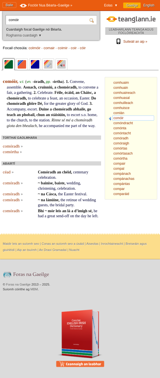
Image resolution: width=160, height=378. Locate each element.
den (18, 126)
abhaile (79, 109)
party (70, 205)
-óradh (38, 82)
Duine (44, 109)
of (78, 103)
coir (74, 48)
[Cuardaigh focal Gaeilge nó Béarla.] (48, 20)
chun (40, 115)
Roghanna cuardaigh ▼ (24, 35)
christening (46, 188)
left (94, 216)
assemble (14, 87)
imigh (82, 211)
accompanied (54, 126)
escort (32, 109)
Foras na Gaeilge (18, 284)
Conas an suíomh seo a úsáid (63, 243)
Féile (58, 92)
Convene (77, 82)
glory (71, 103)
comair (49, 48)
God (84, 103)
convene (89, 87)
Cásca (51, 194)
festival (80, 194)
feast (53, 98)
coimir (63, 48)
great (51, 216)
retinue (71, 200)
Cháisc (86, 92)
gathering (24, 92)
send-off (62, 216)
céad (8, 172)
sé (63, 120)
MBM (34, 289)
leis (58, 211)
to (80, 87)
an (78, 92)
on (72, 216)
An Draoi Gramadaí (53, 250)
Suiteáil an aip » (131, 42)
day (83, 216)
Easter (84, 98)
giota (11, 126)
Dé (39, 103)
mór (51, 211)
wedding (73, 183)
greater (60, 103)
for (46, 103)
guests (43, 205)
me (67, 126)
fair (9, 92)
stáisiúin (58, 115)
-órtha (57, 82)
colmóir (35, 48)
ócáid (69, 92)
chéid (66, 172)
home (92, 115)
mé (68, 120)
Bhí (41, 211)
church (22, 120)
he (40, 126)
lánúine (52, 200)
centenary (80, 172)
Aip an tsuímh (27, 250)
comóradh (13, 146)
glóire (31, 103)
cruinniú (45, 87)
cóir (83, 48)
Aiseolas (92, 243)
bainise (47, 183)
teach (11, 115)
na (43, 194)
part (74, 126)
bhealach (29, 126)
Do (93, 98)
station (44, 120)
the (52, 103)
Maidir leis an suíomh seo (21, 243)
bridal (60, 205)
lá (68, 211)
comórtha (12, 152)
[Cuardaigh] (92, 19)
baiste (60, 183)
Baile (9, 5)
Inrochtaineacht (112, 243)
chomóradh (66, 87)
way (91, 126)
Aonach (29, 87)
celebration (46, 177)
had (41, 216)
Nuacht (74, 250)
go (89, 109)
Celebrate (44, 92)
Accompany (16, 109)
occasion (71, 98)
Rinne (56, 120)
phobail (28, 115)
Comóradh (47, 172)
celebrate (39, 98)
